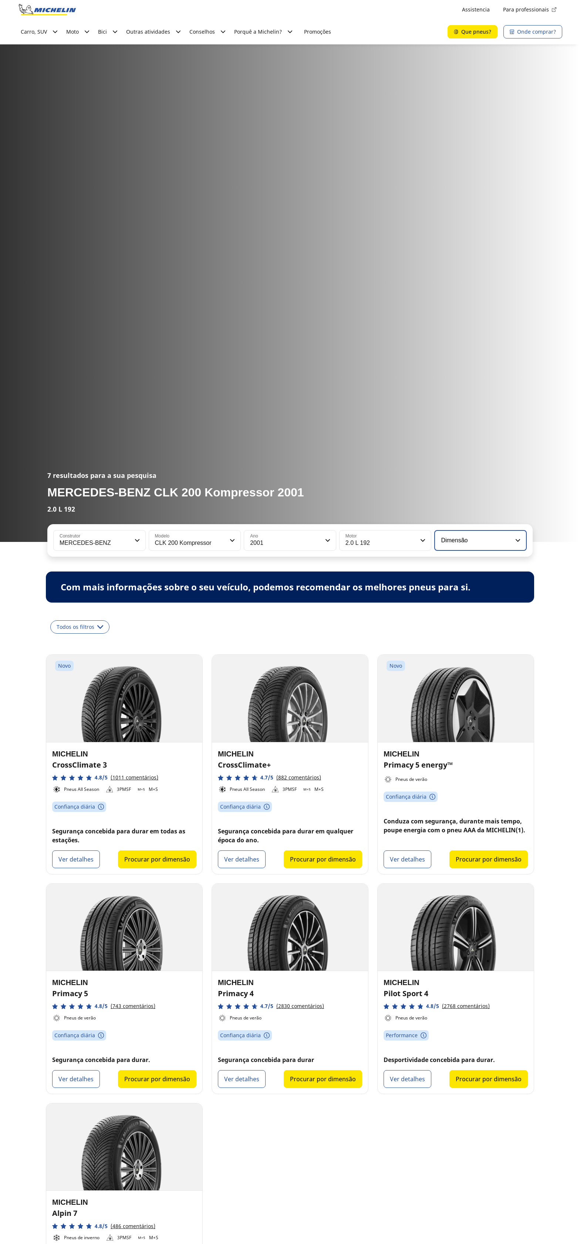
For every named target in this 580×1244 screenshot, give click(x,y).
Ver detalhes (76, 859)
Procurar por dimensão (157, 859)
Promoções (317, 31)
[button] (136, 540)
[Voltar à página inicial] (47, 9)
